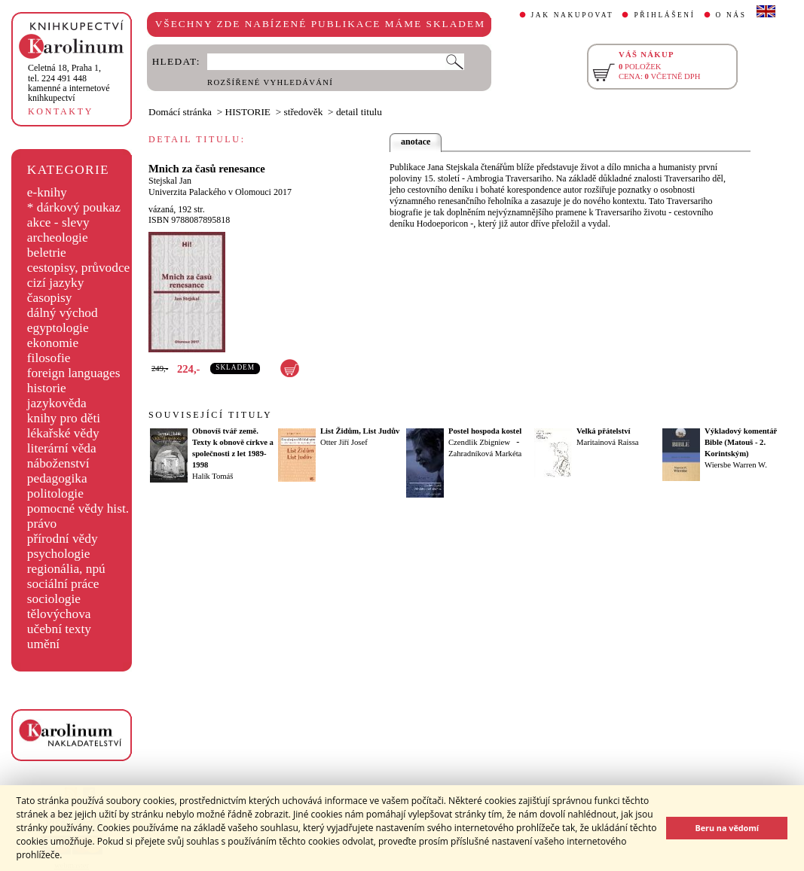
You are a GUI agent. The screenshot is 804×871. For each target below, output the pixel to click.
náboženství (58, 463)
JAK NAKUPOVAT (572, 15)
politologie (55, 493)
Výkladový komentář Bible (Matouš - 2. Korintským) (741, 442)
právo (42, 523)
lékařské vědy (63, 433)
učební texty (59, 629)
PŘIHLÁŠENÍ (664, 15)
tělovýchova (59, 614)
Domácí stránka (180, 111)
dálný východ (62, 313)
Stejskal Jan (169, 180)
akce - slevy (58, 222)
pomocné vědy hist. (78, 508)
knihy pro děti (63, 418)
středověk (303, 111)
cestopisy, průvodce (78, 267)
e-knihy (47, 192)
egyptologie (58, 328)
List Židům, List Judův (359, 431)
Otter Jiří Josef (344, 442)
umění (43, 644)
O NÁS (731, 15)
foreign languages (74, 373)
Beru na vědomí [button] (727, 827)
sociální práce (63, 584)
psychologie (58, 554)
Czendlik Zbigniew (479, 442)
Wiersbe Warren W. (736, 465)
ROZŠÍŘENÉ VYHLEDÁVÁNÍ (270, 82)
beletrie (46, 252)
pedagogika (57, 478)
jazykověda (57, 403)
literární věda (61, 448)
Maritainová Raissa (607, 442)
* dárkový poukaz (74, 207)
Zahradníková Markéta (484, 453)
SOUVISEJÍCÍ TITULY (210, 415)
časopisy (49, 298)
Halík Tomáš (212, 476)
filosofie (49, 358)
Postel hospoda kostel (484, 431)
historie (46, 388)
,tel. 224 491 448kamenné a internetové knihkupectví (69, 82)
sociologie (54, 599)
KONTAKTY (60, 111)
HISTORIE (248, 111)
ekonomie (52, 343)
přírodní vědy (62, 538)
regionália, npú (66, 569)
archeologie (57, 237)
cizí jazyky (55, 283)
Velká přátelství (603, 431)
